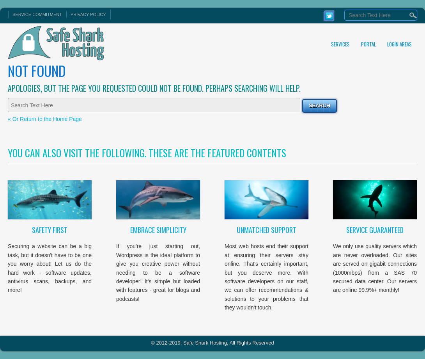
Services (340, 44)
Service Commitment (37, 14)
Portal (368, 44)
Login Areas (399, 44)
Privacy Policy (88, 14)
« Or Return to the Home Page (45, 119)
